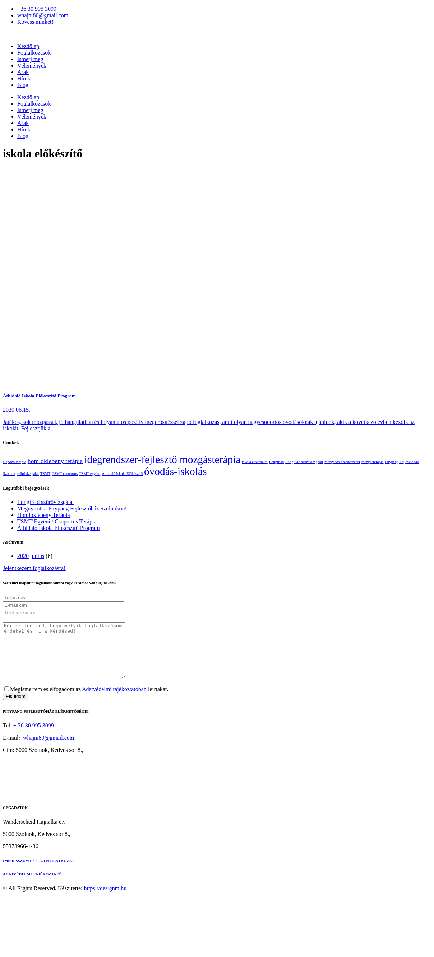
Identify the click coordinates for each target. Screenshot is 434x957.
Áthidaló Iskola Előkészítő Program (39, 395)
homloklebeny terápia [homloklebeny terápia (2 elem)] (55, 460)
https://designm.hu (105, 899)
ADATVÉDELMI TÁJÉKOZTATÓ (32, 885)
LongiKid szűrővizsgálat (45, 502)
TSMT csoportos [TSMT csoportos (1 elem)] (65, 474)
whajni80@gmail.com (48, 748)
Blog (22, 85)
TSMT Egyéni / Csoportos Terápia (57, 521)
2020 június (30, 556)
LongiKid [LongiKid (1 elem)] (276, 462)
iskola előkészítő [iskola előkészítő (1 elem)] (254, 462)
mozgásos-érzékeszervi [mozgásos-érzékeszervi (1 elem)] (342, 462)
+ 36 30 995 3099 (33, 736)
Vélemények (31, 66)
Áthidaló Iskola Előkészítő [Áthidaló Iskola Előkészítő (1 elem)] (122, 474)
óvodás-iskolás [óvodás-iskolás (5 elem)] (175, 471)
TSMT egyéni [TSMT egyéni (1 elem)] (89, 474)
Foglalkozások (34, 53)
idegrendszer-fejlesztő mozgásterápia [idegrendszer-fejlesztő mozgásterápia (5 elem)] (162, 459)
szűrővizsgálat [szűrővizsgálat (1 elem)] (28, 474)
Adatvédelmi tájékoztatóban (114, 700)
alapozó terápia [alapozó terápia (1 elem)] (14, 462)
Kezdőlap (28, 46)
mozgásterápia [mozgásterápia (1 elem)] (372, 462)
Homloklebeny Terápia (43, 515)
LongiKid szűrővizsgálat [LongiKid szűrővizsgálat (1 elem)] (304, 462)
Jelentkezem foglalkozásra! (34, 568)
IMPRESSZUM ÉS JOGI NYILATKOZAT (38, 871)
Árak (23, 72)
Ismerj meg (30, 59)
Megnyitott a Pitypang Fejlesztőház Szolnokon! (72, 508)
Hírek (23, 78)
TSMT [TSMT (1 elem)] (45, 474)
